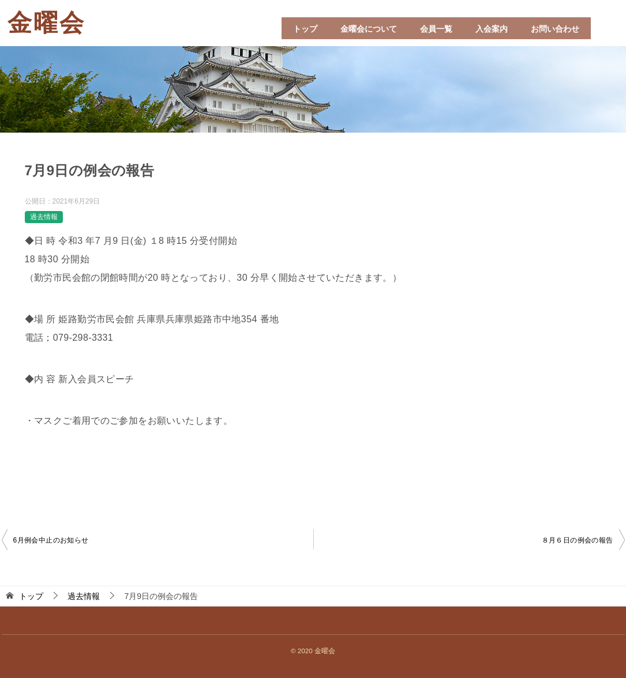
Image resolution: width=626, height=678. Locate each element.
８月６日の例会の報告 (577, 540)
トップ (305, 28)
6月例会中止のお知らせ (51, 540)
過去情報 (44, 217)
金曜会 (46, 23)
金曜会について (368, 28)
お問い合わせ (555, 28)
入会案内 (491, 28)
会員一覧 (436, 28)
